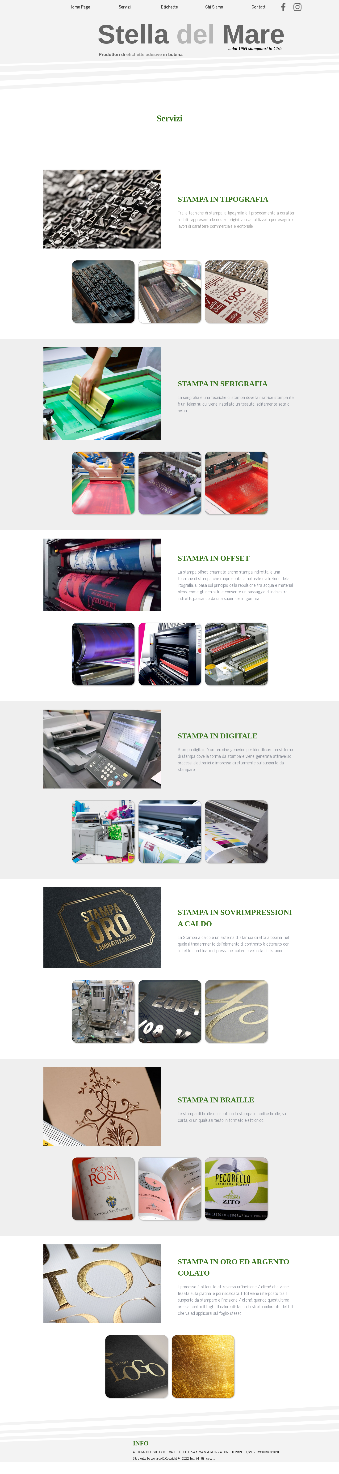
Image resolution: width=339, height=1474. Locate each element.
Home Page (80, 6)
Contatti (259, 6)
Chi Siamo (214, 6)
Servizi (125, 6)
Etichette (169, 6)
